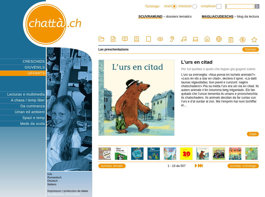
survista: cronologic (243, 166)
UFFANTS (36, 73)
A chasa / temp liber (28, 100)
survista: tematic (112, 166)
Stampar (250, 49)
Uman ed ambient (30, 112)
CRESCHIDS (34, 61)
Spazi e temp (33, 118)
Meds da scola (32, 124)
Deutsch (52, 180)
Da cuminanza (33, 106)
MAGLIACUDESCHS (217, 16)
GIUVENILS (35, 67)
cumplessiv (211, 6)
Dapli (252, 134)
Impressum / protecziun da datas (67, 190)
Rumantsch (54, 177)
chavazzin (187, 6)
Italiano (51, 184)
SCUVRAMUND (150, 16)
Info (49, 174)
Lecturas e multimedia (26, 94)
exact (170, 6)
